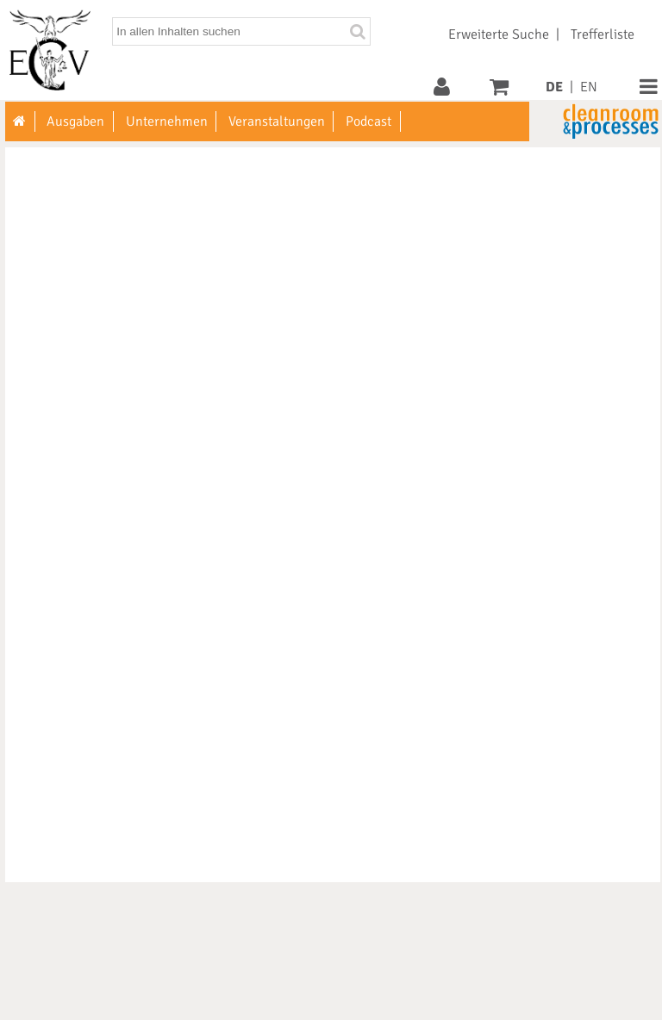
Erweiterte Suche (498, 34)
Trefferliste (602, 34)
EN (588, 87)
